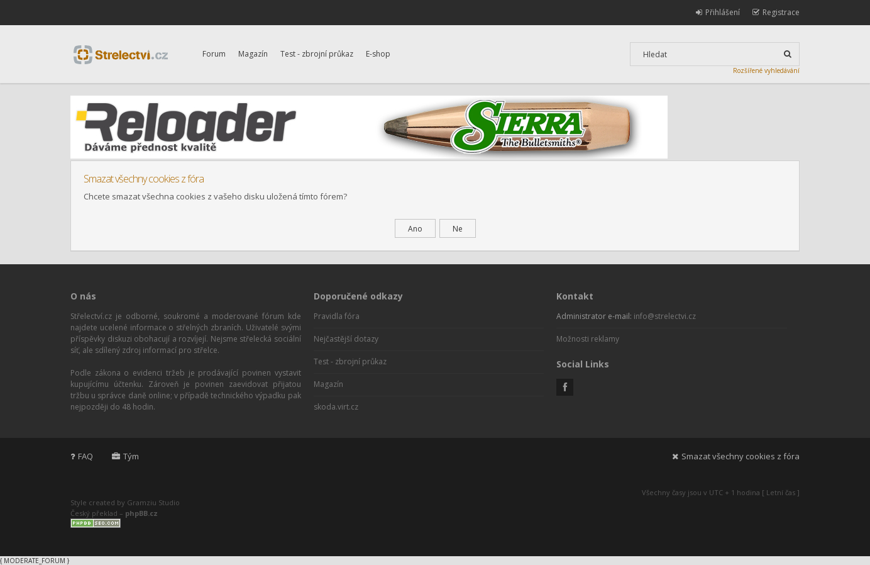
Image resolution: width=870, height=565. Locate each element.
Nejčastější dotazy (346, 338)
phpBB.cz (141, 513)
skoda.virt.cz (336, 406)
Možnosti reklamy (587, 338)
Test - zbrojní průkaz (316, 53)
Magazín (253, 53)
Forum (214, 53)
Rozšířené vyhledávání (766, 70)
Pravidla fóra (337, 316)
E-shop (378, 53)
